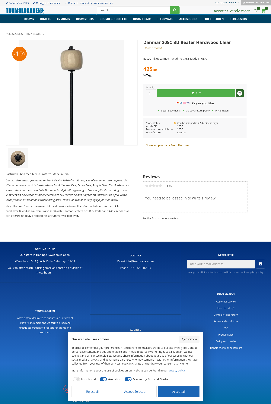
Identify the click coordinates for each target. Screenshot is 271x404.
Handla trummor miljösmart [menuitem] (226, 347)
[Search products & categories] (133, 11)
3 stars (153, 185)
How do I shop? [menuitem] (225, 308)
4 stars (157, 185)
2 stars (150, 185)
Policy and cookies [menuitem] (226, 341)
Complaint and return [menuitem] (226, 314)
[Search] (175, 11)
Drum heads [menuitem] (142, 21)
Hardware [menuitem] (165, 21)
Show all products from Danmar (167, 145)
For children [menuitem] (213, 21)
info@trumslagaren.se (140, 261)
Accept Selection (135, 392)
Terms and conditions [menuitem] (226, 321)
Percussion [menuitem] (238, 21)
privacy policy (256, 272)
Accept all (179, 392)
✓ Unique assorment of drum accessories (89, 3)
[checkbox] (84, 379)
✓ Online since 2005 (17, 3)
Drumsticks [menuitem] (85, 21)
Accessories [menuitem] (188, 21)
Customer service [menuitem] (225, 2)
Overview (189, 339)
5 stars (160, 185)
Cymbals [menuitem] (63, 21)
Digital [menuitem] (45, 21)
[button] (255, 12)
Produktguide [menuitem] (226, 334)
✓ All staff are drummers (47, 3)
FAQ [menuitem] (226, 328)
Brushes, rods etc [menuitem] (113, 21)
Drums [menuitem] (29, 21)
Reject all (92, 392)
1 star (146, 185)
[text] (195, 70)
